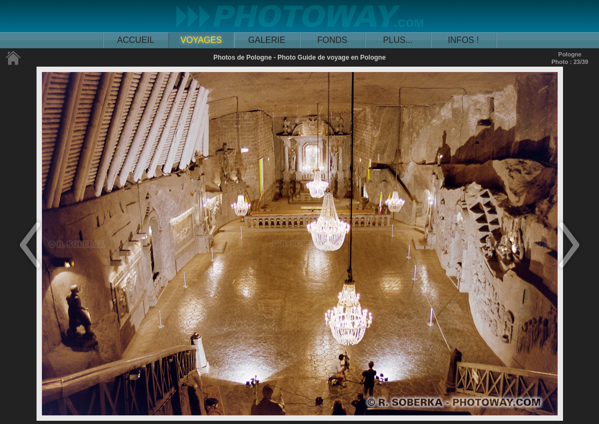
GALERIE (266, 40)
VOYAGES (201, 40)
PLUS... (398, 40)
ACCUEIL (135, 40)
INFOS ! (463, 40)
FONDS (332, 40)
